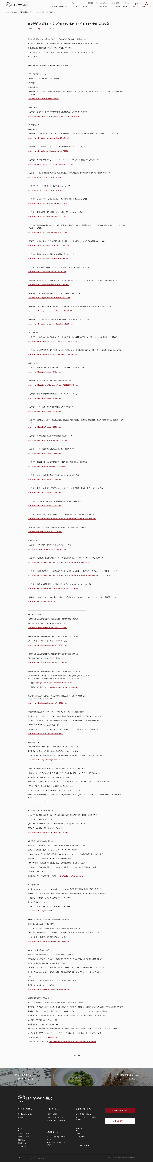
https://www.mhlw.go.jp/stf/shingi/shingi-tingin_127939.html (48, 440)
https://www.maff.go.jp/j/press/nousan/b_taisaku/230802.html (49, 298)
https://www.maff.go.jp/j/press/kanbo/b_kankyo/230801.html (48, 285)
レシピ (75, 6)
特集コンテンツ (121, 6)
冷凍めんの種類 (52, 1114)
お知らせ (126, 3)
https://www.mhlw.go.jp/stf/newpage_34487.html (44, 492)
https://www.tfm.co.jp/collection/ (38, 802)
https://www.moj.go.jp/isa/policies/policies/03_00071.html (47, 645)
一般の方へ (79, 1133)
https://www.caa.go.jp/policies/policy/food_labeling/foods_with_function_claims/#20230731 (59, 562)
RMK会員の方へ (81, 1137)
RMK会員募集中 (115, 3)
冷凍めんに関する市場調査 (55, 1120)
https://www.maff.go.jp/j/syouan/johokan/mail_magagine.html (48, 989)
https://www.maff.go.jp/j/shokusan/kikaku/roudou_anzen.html (48, 941)
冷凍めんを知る (88, 6)
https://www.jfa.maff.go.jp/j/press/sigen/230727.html (45, 177)
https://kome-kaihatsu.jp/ (48, 1037)
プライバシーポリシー (44, 1158)
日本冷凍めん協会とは (60, 6)
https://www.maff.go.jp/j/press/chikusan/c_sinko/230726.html (48, 151)
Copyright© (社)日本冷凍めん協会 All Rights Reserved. (121, 1157)
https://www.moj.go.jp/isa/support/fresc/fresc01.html (45, 733)
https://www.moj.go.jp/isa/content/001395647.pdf (61, 687)
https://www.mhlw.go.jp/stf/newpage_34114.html (44, 372)
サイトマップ (31, 1158)
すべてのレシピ (23, 1133)
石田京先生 (21, 1140)
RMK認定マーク (105, 6)
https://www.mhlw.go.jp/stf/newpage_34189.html (44, 398)
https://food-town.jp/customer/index (71, 876)
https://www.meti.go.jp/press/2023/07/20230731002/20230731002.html (52, 341)
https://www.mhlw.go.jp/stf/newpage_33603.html (44, 427)
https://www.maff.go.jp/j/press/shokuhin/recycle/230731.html (48, 245)
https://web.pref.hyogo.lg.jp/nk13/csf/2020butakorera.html (47, 549)
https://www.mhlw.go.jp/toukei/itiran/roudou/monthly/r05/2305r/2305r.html (53, 385)
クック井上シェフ (23, 1146)
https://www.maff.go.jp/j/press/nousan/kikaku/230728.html (47, 232)
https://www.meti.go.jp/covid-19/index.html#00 (43, 99)
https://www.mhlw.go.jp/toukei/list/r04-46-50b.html (45, 532)
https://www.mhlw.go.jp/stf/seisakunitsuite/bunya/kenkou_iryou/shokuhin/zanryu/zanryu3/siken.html (62, 519)
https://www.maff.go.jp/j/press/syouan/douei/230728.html (47, 203)
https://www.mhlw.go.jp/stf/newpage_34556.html (44, 505)
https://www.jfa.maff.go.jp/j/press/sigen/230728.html (45, 190)
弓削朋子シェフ (23, 1137)
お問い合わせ (136, 5)
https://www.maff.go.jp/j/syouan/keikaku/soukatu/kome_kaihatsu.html (72, 1042)
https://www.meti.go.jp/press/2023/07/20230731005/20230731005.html (52, 354)
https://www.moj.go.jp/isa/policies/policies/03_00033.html (47, 703)
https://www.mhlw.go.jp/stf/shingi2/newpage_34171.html (47, 466)
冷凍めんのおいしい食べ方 (55, 1117)
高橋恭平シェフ (23, 1143)
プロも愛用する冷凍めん (83, 1114)
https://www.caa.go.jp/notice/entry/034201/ (42, 601)
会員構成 (20, 1117)
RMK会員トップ (146, 5)
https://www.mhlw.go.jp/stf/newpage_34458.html (44, 453)
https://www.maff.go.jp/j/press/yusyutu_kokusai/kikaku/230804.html (51, 324)
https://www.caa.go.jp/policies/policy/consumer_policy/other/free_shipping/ (53, 588)
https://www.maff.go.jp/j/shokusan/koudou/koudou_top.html (48, 832)
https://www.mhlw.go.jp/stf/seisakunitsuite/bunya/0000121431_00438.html (53, 116)
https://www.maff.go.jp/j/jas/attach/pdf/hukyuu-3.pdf (45, 760)
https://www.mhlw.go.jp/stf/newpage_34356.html (44, 411)
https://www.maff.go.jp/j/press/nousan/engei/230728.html (47, 216)
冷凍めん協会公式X (102, 3)
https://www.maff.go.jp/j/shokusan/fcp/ (41, 911)
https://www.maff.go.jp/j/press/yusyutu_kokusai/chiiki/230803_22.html (52, 311)
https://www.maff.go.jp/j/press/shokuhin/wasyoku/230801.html (49, 258)
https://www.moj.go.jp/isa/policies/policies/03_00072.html (47, 628)
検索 (90, 3)
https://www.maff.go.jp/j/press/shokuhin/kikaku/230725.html (48, 138)
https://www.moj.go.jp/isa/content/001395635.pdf (55, 683)
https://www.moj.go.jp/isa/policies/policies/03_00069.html (47, 662)
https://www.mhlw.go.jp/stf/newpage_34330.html (44, 479)
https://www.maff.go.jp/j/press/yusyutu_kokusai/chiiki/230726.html (50, 164)
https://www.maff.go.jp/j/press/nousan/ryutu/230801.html (47, 272)
